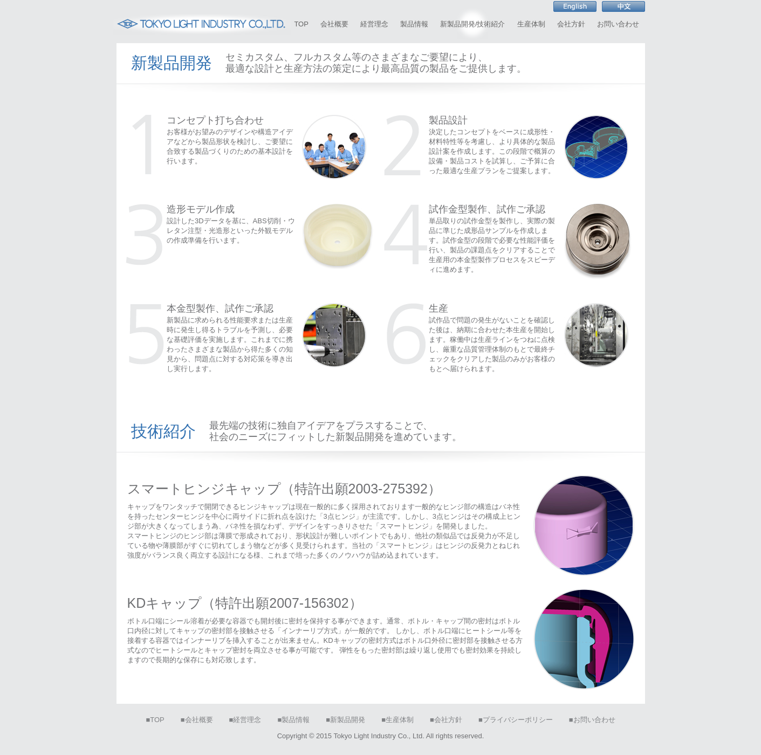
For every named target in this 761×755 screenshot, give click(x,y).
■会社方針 (446, 720)
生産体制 (531, 24)
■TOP (155, 720)
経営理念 (374, 24)
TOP (301, 24)
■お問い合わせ (592, 720)
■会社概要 (197, 720)
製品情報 (414, 24)
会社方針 (571, 24)
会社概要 (334, 24)
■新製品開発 (345, 720)
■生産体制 (397, 720)
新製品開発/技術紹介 (472, 24)
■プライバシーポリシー (515, 720)
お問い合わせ (618, 24)
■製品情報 (293, 720)
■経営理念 (245, 720)
